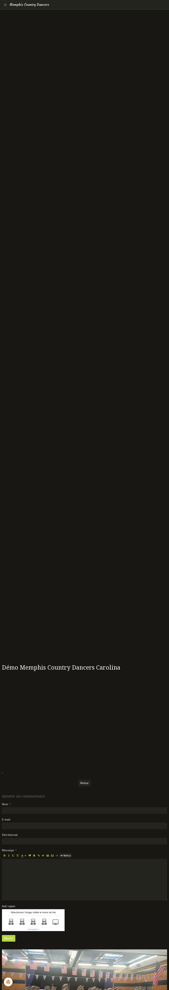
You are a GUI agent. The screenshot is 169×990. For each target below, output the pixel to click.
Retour (84, 783)
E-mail (6, 819)
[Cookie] (8, 982)
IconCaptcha (32, 929)
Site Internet (10, 834)
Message (8, 850)
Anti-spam (8, 906)
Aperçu (65, 855)
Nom (5, 804)
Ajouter (8, 938)
